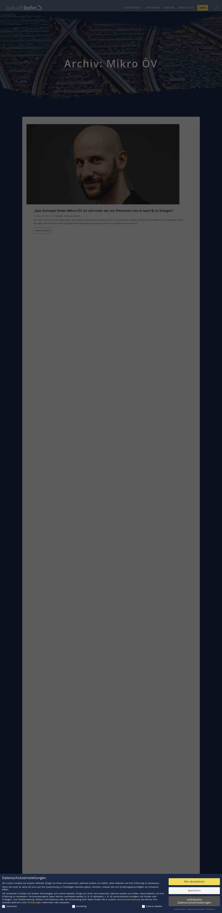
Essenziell (9, 907)
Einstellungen (34, 903)
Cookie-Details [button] (180, 910)
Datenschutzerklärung (128, 900)
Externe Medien (152, 907)
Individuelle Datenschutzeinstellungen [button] (194, 902)
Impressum (210, 910)
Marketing (79, 907)
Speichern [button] (194, 891)
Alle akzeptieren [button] (194, 882)
